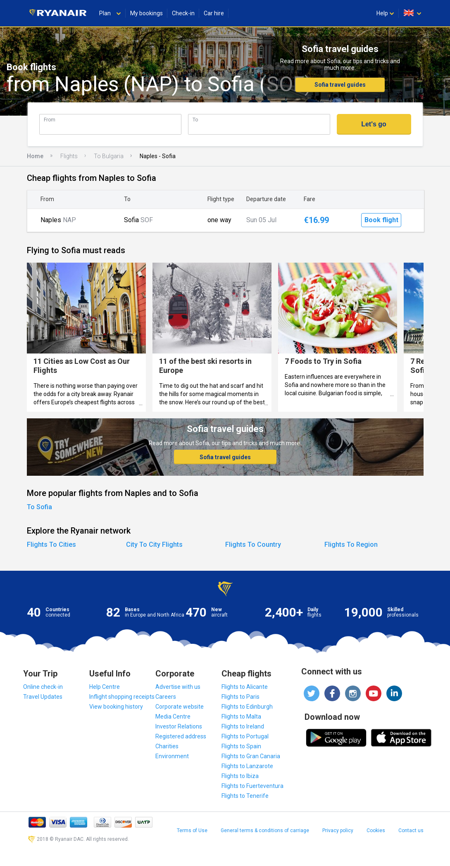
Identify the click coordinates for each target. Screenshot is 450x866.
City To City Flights (154, 544)
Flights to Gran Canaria (250, 756)
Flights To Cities (51, 544)
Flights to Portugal (245, 736)
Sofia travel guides (340, 84)
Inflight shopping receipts (122, 696)
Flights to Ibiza (240, 776)
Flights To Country (253, 544)
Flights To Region (351, 544)
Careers (165, 696)
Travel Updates (42, 696)
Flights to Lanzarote (247, 766)
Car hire (214, 13)
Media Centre (172, 716)
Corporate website (179, 706)
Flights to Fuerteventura (252, 786)
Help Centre (104, 686)
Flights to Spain (241, 746)
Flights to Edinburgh (247, 706)
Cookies (376, 830)
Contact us (411, 830)
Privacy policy (337, 830)
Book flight (381, 220)
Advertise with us (177, 686)
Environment (172, 756)
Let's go (373, 124)
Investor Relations (178, 726)
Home (35, 156)
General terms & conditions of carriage (265, 830)
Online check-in (43, 686)
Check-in (183, 13)
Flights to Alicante (244, 686)
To (195, 119)
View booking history (116, 706)
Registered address (180, 736)
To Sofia (39, 507)
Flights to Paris (240, 696)
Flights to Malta (241, 716)
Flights (69, 156)
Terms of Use (192, 830)
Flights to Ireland (242, 726)
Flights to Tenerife (245, 795)
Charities (167, 746)
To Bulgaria (109, 156)
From (49, 119)
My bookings (146, 13)
